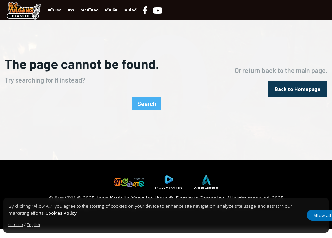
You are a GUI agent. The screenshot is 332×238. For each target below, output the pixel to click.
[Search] (147, 102)
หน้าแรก (55, 10)
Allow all (294, 215)
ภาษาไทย (15, 225)
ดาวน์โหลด (89, 10)
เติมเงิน (111, 10)
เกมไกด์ (130, 10)
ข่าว (71, 10)
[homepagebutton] (297, 87)
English (33, 225)
